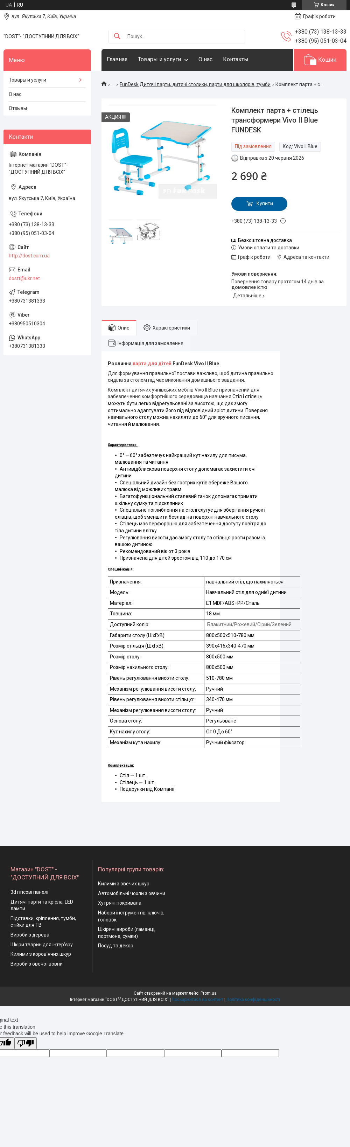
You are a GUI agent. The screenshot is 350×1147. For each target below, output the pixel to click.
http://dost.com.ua (29, 255)
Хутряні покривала (119, 903)
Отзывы (18, 108)
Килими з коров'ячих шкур (40, 954)
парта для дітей (152, 363)
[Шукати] (117, 36)
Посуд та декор (115, 945)
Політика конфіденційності (253, 999)
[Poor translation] (25, 1043)
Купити (265, 203)
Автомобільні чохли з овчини (131, 893)
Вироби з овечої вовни (36, 964)
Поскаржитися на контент (197, 999)
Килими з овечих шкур (123, 883)
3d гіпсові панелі (29, 892)
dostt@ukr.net (24, 278)
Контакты (235, 59)
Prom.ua (209, 993)
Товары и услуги (159, 59)
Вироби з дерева (29, 935)
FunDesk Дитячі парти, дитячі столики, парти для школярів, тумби (195, 84)
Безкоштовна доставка (265, 240)
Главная (117, 59)
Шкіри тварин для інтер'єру (41, 944)
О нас (205, 59)
